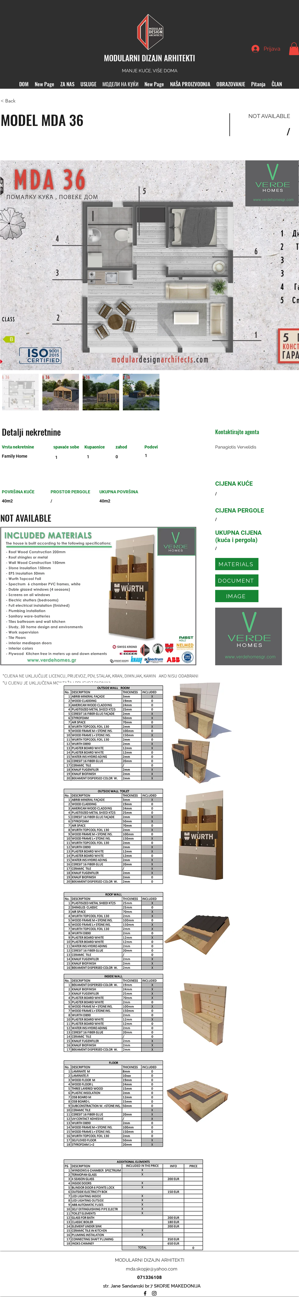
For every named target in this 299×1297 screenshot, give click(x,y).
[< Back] (22, 100)
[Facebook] (145, 1293)
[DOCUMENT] (236, 580)
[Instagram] (154, 1293)
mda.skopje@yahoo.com (151, 1269)
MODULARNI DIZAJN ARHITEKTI (149, 57)
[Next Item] (288, 265)
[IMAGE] (236, 596)
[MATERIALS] (236, 564)
